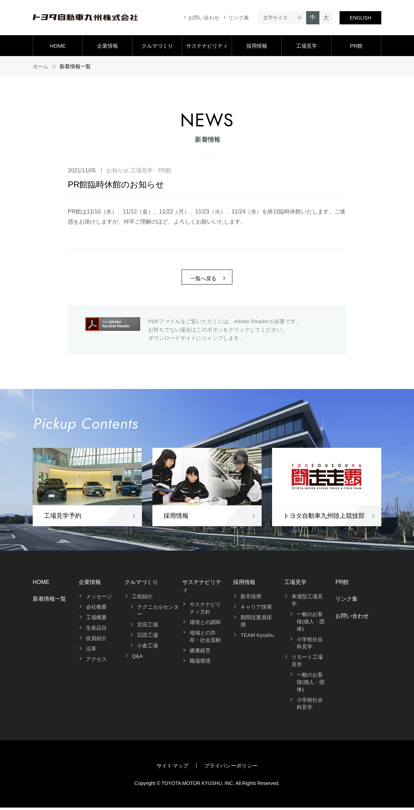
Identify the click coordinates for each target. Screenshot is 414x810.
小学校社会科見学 (310, 645)
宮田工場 (147, 627)
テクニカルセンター (158, 613)
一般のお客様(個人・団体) (311, 624)
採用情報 (256, 46)
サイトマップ (173, 768)
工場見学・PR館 (151, 170)
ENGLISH (360, 18)
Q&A (137, 658)
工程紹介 (142, 599)
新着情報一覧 (49, 601)
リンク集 (238, 17)
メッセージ (99, 599)
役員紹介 (96, 641)
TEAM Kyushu (257, 637)
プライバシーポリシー (231, 768)
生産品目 (96, 630)
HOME (57, 46)
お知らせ (117, 170)
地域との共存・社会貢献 (205, 638)
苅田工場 (147, 637)
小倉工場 (147, 648)
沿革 (91, 651)
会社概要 (96, 609)
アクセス (96, 661)
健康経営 (200, 653)
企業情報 (107, 46)
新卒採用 (250, 599)
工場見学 (306, 46)
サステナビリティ (207, 46)
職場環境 (200, 663)
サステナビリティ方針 (205, 610)
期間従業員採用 (256, 623)
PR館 (356, 46)
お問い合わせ (204, 17)
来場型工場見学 (307, 602)
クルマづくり (157, 46)
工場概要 (96, 620)
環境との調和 (205, 625)
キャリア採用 (256, 609)
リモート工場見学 (307, 663)
